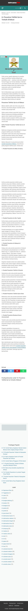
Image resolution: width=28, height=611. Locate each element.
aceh (4, 495)
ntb (4, 536)
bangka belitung (7, 500)
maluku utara (6, 533)
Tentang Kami (12, 603)
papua (4, 541)
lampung (5, 528)
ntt (4, 538)
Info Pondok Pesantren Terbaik (16, 608)
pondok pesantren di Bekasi (9, 144)
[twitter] (11, 370)
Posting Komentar (15, 22)
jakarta (5, 508)
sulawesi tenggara (8, 554)
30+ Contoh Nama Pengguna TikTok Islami (14, 461)
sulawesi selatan (7, 551)
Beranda (6, 603)
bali (4, 498)
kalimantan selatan (8, 518)
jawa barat (6, 513)
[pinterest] (17, 370)
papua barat (6, 544)
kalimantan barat (7, 516)
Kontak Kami (20, 603)
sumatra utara (7, 564)
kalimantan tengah (8, 521)
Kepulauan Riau (7, 490)
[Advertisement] (14, 40)
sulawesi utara (7, 556)
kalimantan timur (7, 523)
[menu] (3, 8)
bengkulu (5, 505)
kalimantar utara (7, 526)
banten (5, 503)
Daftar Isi (11, 605)
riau (4, 546)
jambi (4, 510)
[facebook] (5, 370)
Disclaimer (16, 605)
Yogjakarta (6, 493)
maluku (5, 531)
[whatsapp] (23, 370)
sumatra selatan (7, 561)
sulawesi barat (7, 549)
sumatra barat (7, 559)
